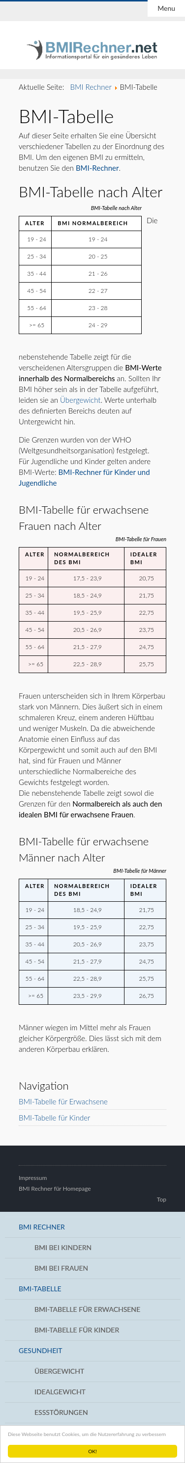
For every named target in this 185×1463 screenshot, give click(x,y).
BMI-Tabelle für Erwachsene (63, 1101)
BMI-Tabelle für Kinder (54, 1117)
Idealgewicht (60, 1391)
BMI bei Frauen (61, 1268)
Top (161, 1199)
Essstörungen (61, 1412)
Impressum (33, 1177)
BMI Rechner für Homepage (55, 1188)
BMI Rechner (42, 1227)
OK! (92, 1451)
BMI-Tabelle (40, 1288)
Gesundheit (40, 1350)
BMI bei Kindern (63, 1247)
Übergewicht (80, 399)
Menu (166, 8)
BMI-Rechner (97, 167)
